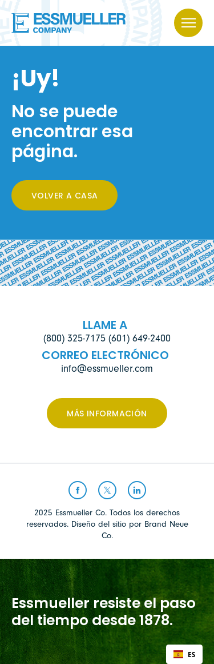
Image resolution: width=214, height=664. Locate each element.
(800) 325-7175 (74, 338)
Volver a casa (64, 196)
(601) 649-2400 (139, 338)
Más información (107, 414)
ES (184, 654)
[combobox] (184, 654)
